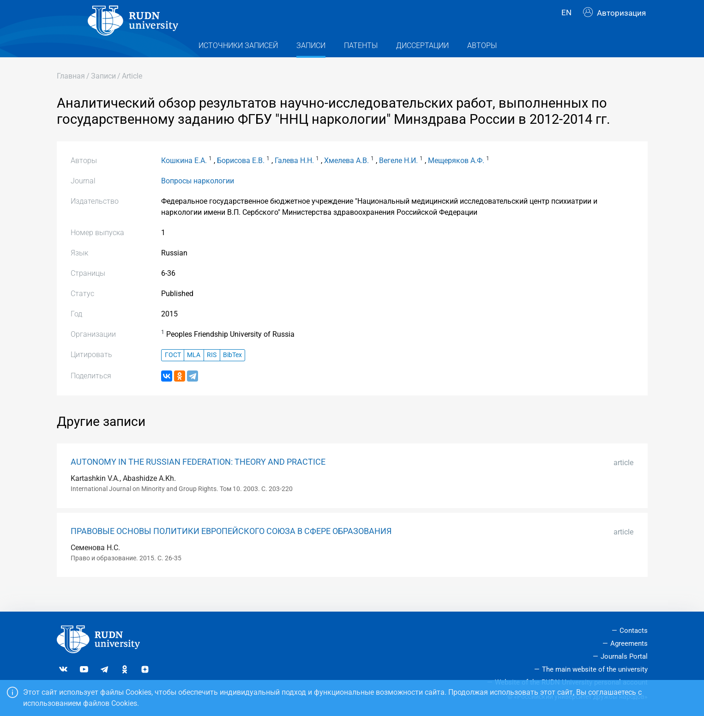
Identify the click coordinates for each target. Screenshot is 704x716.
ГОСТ (173, 372)
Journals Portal (624, 656)
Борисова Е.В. (241, 176)
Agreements (629, 644)
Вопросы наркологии (197, 197)
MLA (193, 372)
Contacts (634, 631)
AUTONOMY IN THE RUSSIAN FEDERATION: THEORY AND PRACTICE (198, 478)
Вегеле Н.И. (398, 176)
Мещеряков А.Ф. (456, 176)
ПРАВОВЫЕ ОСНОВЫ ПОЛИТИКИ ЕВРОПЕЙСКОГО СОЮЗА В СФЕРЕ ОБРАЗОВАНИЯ (231, 547)
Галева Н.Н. (294, 176)
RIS (212, 372)
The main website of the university (595, 669)
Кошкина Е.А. (184, 176)
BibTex (232, 372)
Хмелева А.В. (346, 176)
